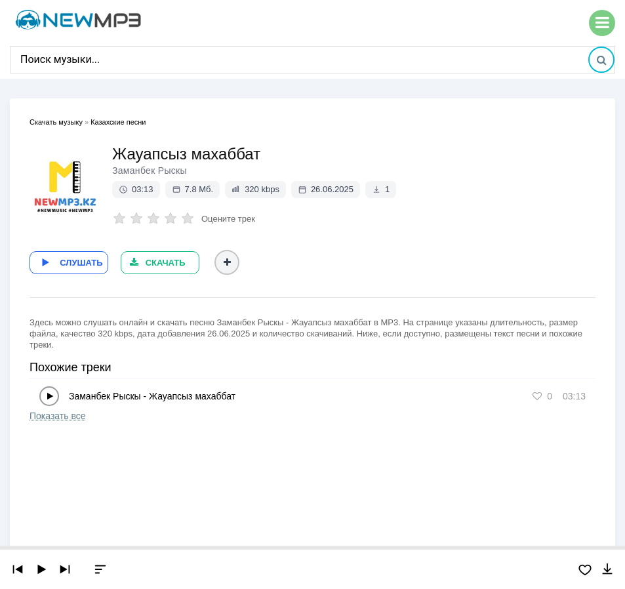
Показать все (57, 414)
